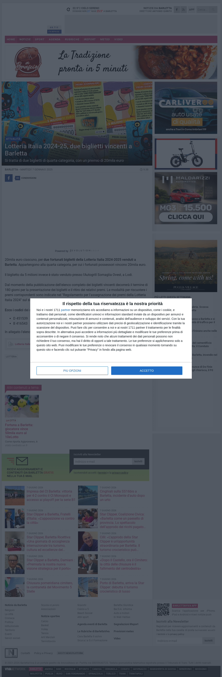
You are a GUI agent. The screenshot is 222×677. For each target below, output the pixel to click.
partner (65, 309)
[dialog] (111, 338)
